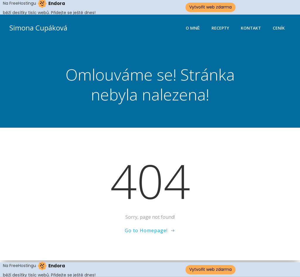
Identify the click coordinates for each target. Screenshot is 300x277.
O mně (193, 28)
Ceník (279, 28)
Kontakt (251, 28)
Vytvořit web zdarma (210, 7)
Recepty (220, 28)
